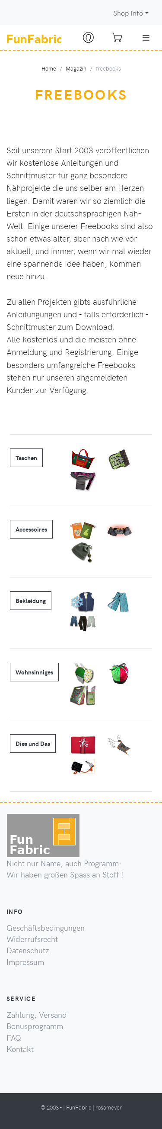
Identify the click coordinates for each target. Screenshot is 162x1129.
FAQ (13, 1037)
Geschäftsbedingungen (45, 928)
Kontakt (20, 1049)
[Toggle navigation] (146, 37)
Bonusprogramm (34, 1026)
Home (48, 68)
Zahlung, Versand (36, 1015)
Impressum (25, 962)
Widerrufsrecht (32, 939)
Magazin (76, 68)
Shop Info (128, 12)
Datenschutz (27, 950)
